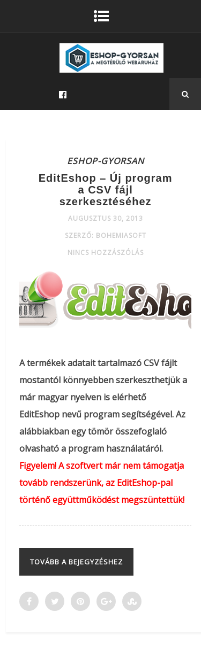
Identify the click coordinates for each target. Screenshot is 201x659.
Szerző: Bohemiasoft (105, 235)
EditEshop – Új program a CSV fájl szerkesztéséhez (106, 189)
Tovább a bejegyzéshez (76, 562)
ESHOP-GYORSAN (105, 161)
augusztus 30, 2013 (105, 218)
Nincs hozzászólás (106, 252)
